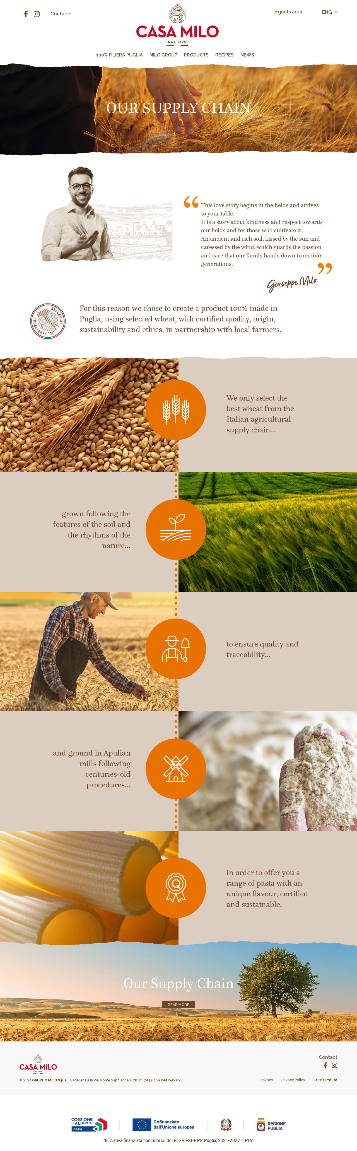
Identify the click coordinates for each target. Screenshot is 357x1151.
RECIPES (224, 55)
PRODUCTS (196, 55)
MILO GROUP (163, 55)
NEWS (247, 55)
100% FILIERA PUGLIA (119, 55)
